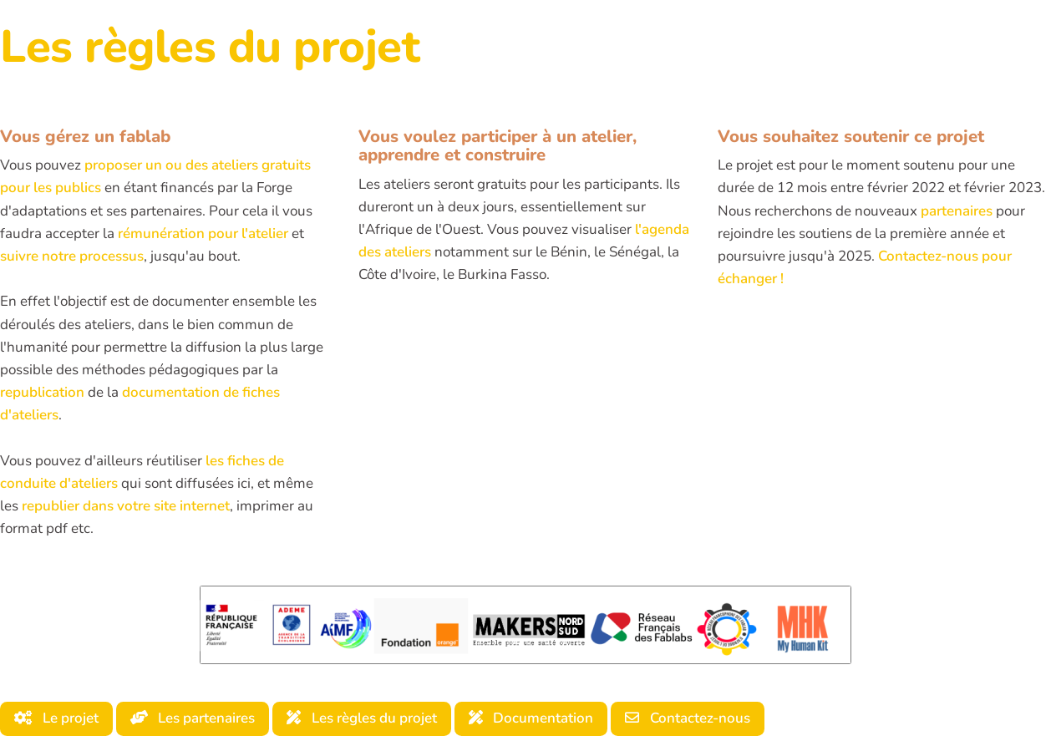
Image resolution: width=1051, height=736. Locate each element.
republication (42, 392)
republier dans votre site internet (126, 505)
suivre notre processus (72, 256)
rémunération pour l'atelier (203, 233)
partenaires (957, 211)
